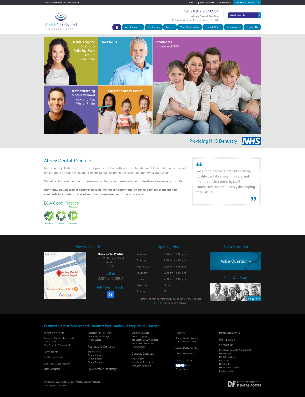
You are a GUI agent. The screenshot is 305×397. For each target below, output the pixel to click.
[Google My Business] (110, 294)
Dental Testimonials (185, 353)
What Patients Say (189, 27)
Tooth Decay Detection (142, 343)
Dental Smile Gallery (185, 341)
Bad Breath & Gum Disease (144, 339)
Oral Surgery (137, 358)
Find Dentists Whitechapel (57, 345)
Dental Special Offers (229, 332)
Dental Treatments (53, 356)
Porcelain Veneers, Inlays (100, 332)
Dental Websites (246, 381)
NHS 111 (157, 303)
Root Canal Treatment (142, 362)
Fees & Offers (213, 27)
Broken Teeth (94, 351)
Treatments (154, 27)
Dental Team (50, 341)
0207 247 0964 (206, 11)
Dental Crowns (95, 355)
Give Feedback (224, 2)
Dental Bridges (95, 358)
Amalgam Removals (141, 365)
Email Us (193, 2)
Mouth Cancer (138, 346)
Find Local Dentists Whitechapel (235, 349)
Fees (182, 365)
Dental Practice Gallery (186, 338)
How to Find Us (207, 2)
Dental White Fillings (98, 336)
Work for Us (237, 15)
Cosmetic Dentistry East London (59, 338)
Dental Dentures (96, 362)
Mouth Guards (94, 339)
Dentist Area (233, 27)
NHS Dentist (225, 363)
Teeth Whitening (52, 368)
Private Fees (181, 368)
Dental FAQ (225, 353)
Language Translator (247, 2)
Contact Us (252, 27)
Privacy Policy (226, 370)
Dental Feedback (227, 356)
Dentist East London (229, 367)
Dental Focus (249, 385)
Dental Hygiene (139, 336)
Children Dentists (140, 332)
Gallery (170, 27)
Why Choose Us (133, 27)
